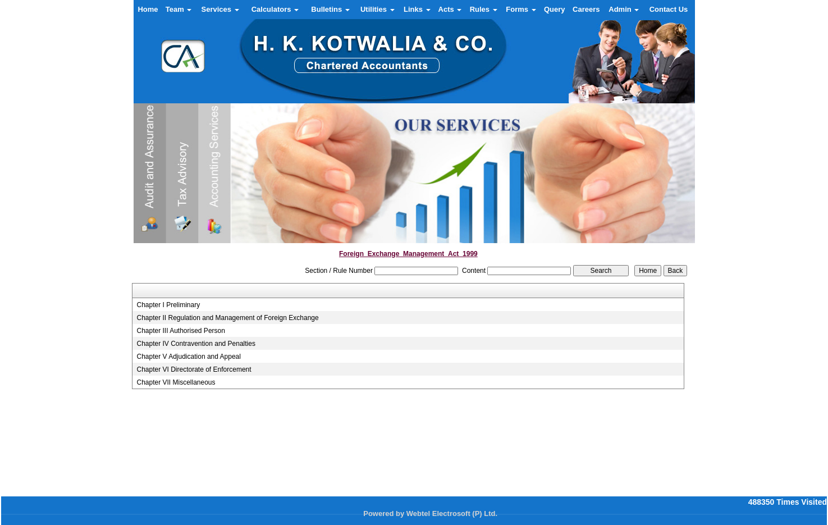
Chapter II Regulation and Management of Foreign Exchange (227, 318)
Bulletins (330, 9)
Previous (157, 219)
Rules (483, 9)
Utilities (377, 9)
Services (220, 9)
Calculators (275, 9)
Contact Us (668, 9)
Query (554, 9)
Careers (586, 9)
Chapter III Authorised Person (180, 331)
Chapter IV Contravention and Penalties (195, 344)
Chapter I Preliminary (168, 305)
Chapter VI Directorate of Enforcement (193, 369)
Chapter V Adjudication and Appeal (188, 356)
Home (148, 9)
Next (672, 219)
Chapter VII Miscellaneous (175, 382)
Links (417, 9)
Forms (521, 9)
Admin (624, 9)
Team (179, 9)
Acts (450, 9)
